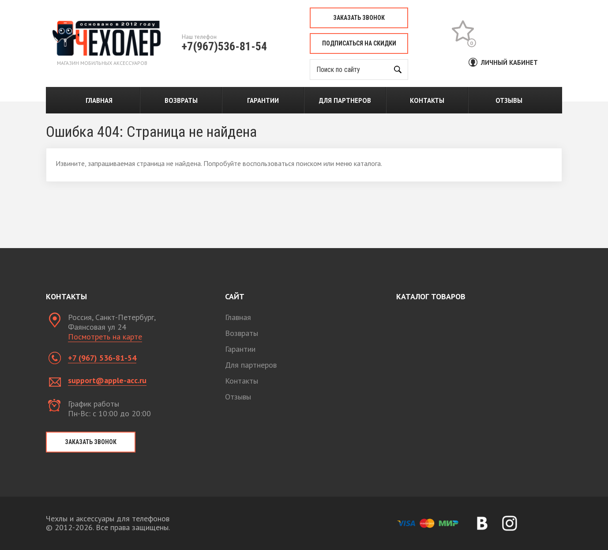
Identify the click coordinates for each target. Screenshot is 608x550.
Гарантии (263, 100)
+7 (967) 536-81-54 (102, 358)
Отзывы (508, 100)
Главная (99, 100)
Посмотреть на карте (105, 337)
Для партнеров (345, 100)
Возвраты (181, 100)
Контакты (427, 100)
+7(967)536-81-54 (224, 46)
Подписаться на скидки (359, 43)
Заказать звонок (359, 17)
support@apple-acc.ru (107, 380)
